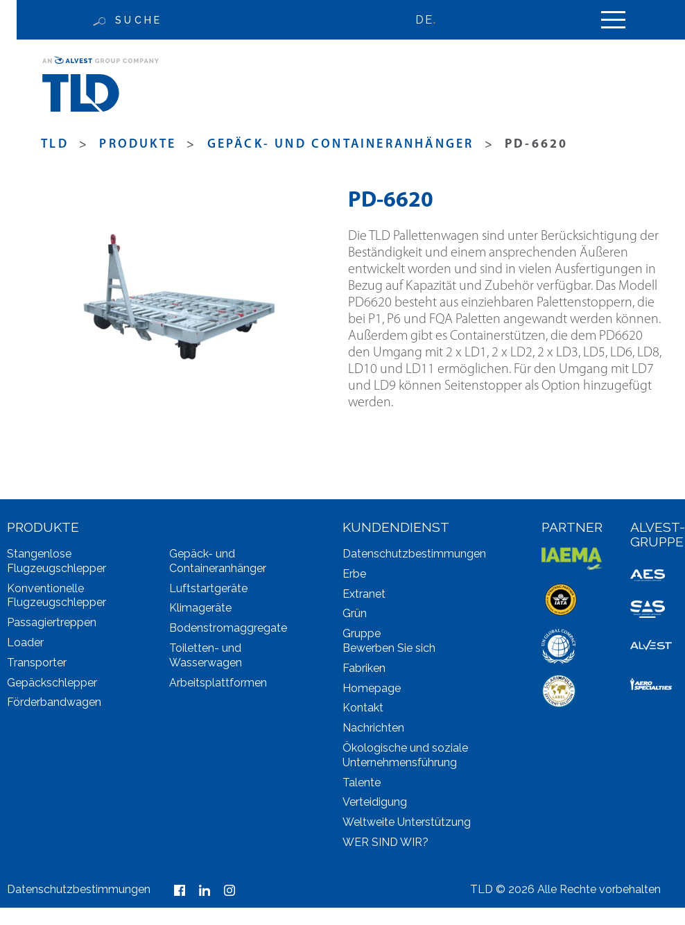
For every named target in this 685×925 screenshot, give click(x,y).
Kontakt (362, 707)
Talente (361, 782)
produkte (137, 144)
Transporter (37, 662)
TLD (55, 144)
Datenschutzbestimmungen (414, 553)
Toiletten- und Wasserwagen (205, 655)
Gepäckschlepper (52, 682)
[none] (432, 20)
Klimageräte (200, 607)
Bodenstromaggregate (228, 627)
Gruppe (361, 633)
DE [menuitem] (423, 19)
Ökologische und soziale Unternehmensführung (405, 755)
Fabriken (363, 668)
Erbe (354, 573)
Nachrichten (373, 727)
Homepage (371, 688)
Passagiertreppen (51, 622)
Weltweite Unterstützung (406, 822)
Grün (354, 613)
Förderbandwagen (54, 702)
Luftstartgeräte (208, 588)
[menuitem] (432, 20)
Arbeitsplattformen (218, 682)
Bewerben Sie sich (388, 648)
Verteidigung (374, 802)
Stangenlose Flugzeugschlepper (56, 561)
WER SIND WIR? (385, 842)
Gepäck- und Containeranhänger (340, 144)
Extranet (363, 593)
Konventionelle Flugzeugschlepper (56, 596)
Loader (25, 642)
